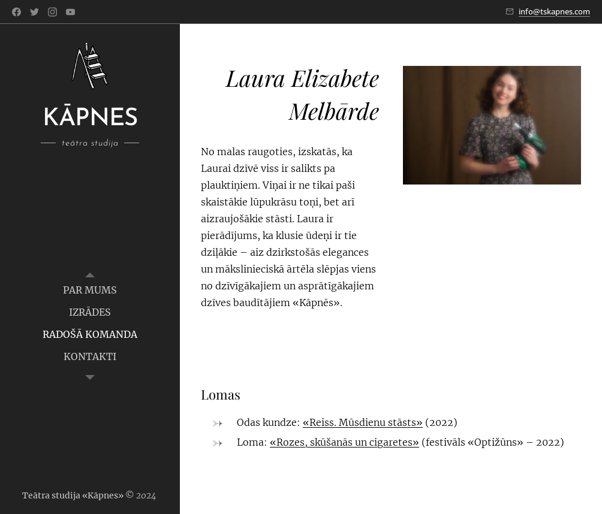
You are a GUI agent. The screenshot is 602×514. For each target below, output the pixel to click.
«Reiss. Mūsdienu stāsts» (363, 422)
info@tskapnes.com (554, 11)
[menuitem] (90, 290)
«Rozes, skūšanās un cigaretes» (344, 442)
